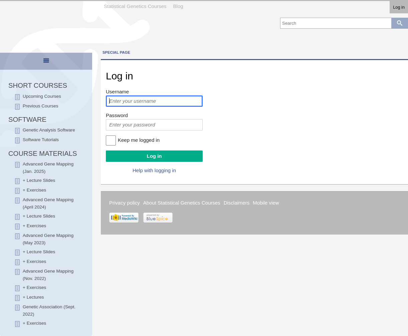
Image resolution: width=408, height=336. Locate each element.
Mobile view (266, 203)
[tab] (46, 62)
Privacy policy (124, 203)
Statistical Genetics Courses (135, 6)
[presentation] (46, 63)
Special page (116, 52)
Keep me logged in (139, 140)
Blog (178, 6)
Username (117, 91)
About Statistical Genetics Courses (181, 203)
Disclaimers (237, 203)
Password (117, 115)
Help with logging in (154, 170)
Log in (399, 7)
